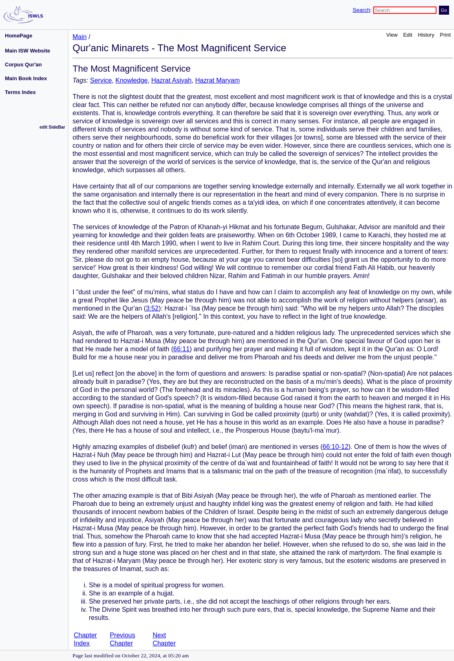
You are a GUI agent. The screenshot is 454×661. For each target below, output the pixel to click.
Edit (407, 35)
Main (80, 36)
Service (101, 80)
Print (445, 35)
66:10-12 (335, 446)
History (426, 35)
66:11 (181, 349)
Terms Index (20, 92)
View (392, 35)
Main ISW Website (27, 51)
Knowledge (131, 80)
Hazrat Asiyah (171, 80)
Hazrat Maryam (217, 80)
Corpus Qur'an (23, 64)
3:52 (152, 308)
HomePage (18, 36)
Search (361, 10)
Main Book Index (26, 78)
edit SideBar (52, 127)
